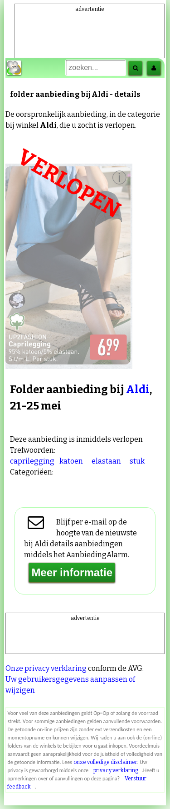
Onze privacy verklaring (46, 668)
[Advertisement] (89, 26)
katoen (71, 461)
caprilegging (32, 461)
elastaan (106, 461)
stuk (137, 461)
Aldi (138, 389)
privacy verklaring (115, 770)
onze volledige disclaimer (105, 762)
